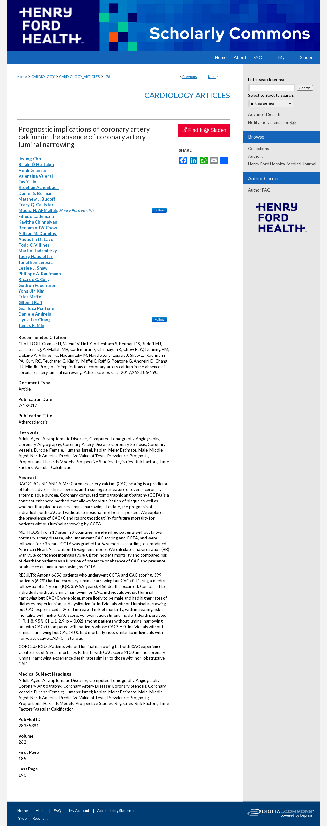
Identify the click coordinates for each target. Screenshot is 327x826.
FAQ (57, 810)
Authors (255, 156)
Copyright (40, 818)
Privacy (22, 818)
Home (22, 76)
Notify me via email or (272, 122)
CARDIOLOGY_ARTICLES (79, 76)
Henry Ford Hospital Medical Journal (282, 163)
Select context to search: (271, 95)
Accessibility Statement (117, 810)
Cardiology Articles (187, 95)
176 (107, 76)
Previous (189, 76)
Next (212, 76)
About (41, 810)
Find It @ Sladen (204, 130)
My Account (79, 810)
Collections (258, 148)
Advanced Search (264, 114)
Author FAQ (259, 190)
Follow (159, 210)
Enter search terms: (266, 79)
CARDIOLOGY (43, 76)
